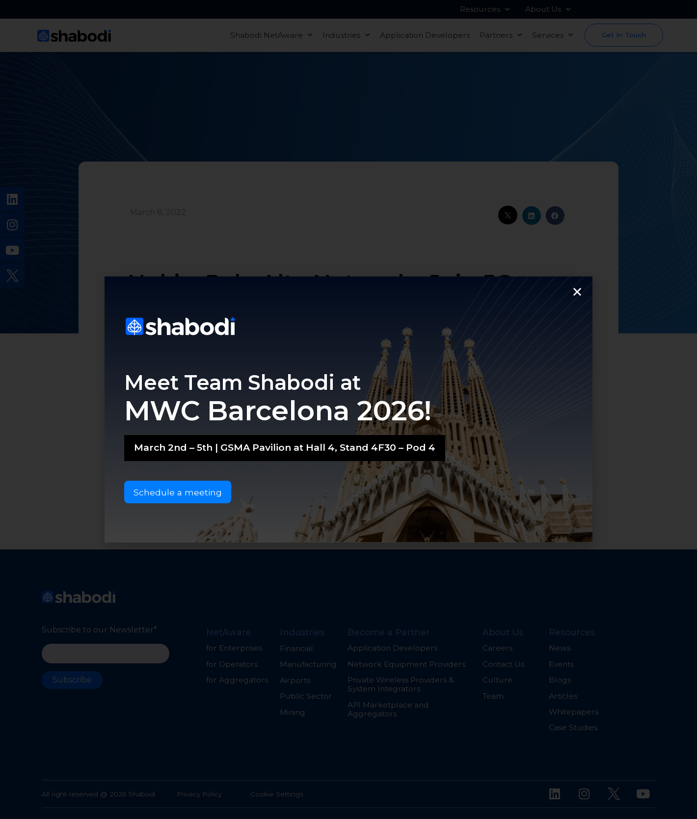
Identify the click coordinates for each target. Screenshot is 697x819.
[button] (577, 291)
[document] (348, 409)
